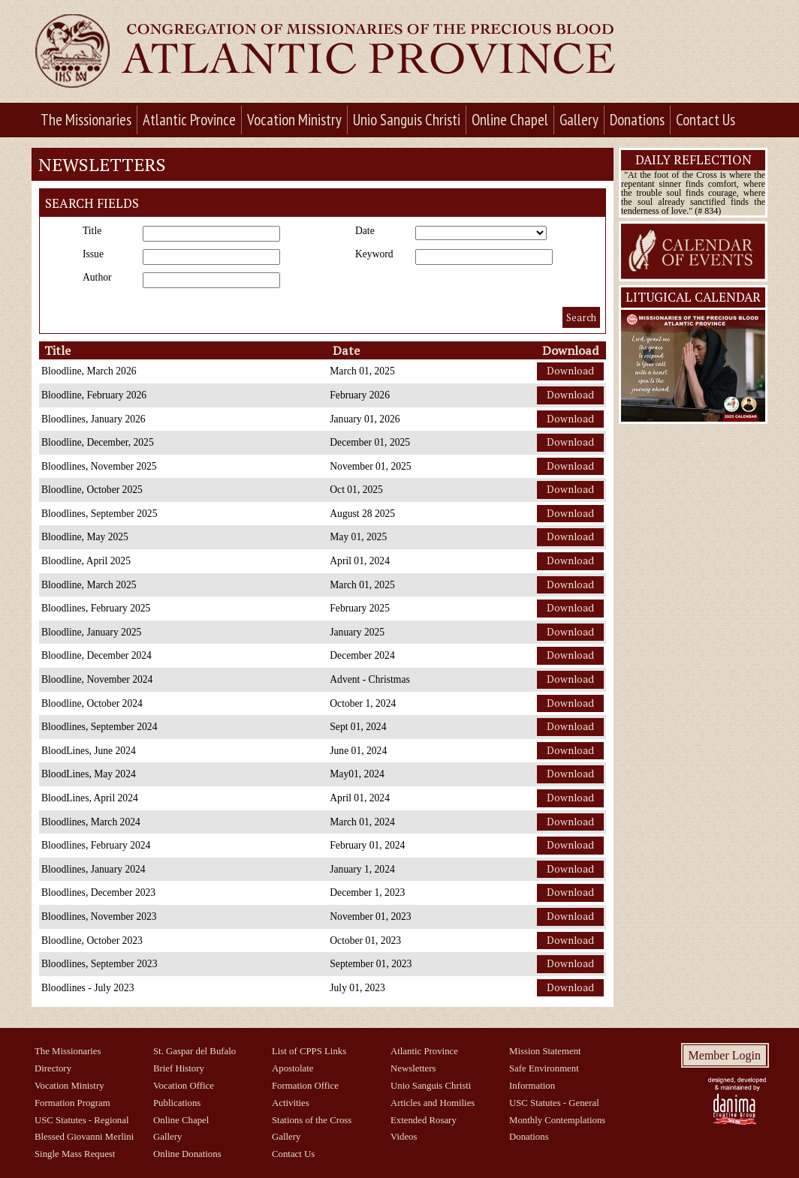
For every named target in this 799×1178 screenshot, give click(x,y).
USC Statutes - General (554, 1103)
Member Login (725, 1055)
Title (92, 231)
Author (97, 277)
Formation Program (72, 1103)
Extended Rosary (423, 1120)
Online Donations (187, 1154)
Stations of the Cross (311, 1120)
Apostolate (292, 1068)
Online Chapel (510, 120)
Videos (404, 1136)
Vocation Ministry (294, 120)
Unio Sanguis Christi (406, 120)
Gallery (578, 120)
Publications (177, 1103)
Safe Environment (544, 1068)
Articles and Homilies (432, 1103)
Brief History (178, 1068)
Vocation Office (183, 1085)
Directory (53, 1068)
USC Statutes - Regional (81, 1120)
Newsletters (413, 1068)
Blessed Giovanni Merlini (84, 1136)
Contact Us (705, 120)
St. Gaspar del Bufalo (194, 1051)
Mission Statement (545, 1051)
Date (365, 231)
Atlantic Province (189, 120)
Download (570, 370)
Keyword (374, 254)
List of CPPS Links (309, 1051)
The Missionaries (86, 120)
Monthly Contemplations (557, 1120)
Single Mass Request (75, 1154)
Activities (290, 1103)
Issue (93, 254)
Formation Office (305, 1085)
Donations (637, 120)
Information (532, 1085)
